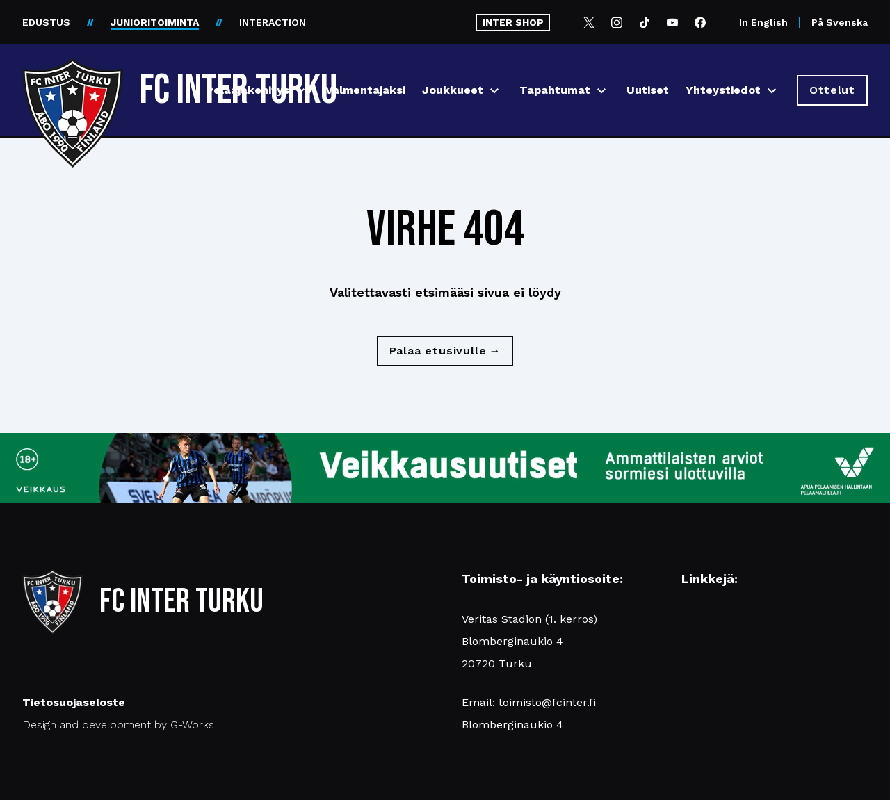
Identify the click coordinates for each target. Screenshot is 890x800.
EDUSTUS (46, 22)
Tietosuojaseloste (73, 702)
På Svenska (839, 22)
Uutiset (647, 90)
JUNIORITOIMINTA (155, 22)
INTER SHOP (513, 22)
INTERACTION (272, 22)
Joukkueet (452, 90)
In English (763, 22)
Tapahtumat (554, 90)
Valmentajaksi (365, 90)
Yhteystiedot (723, 90)
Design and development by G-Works (118, 724)
